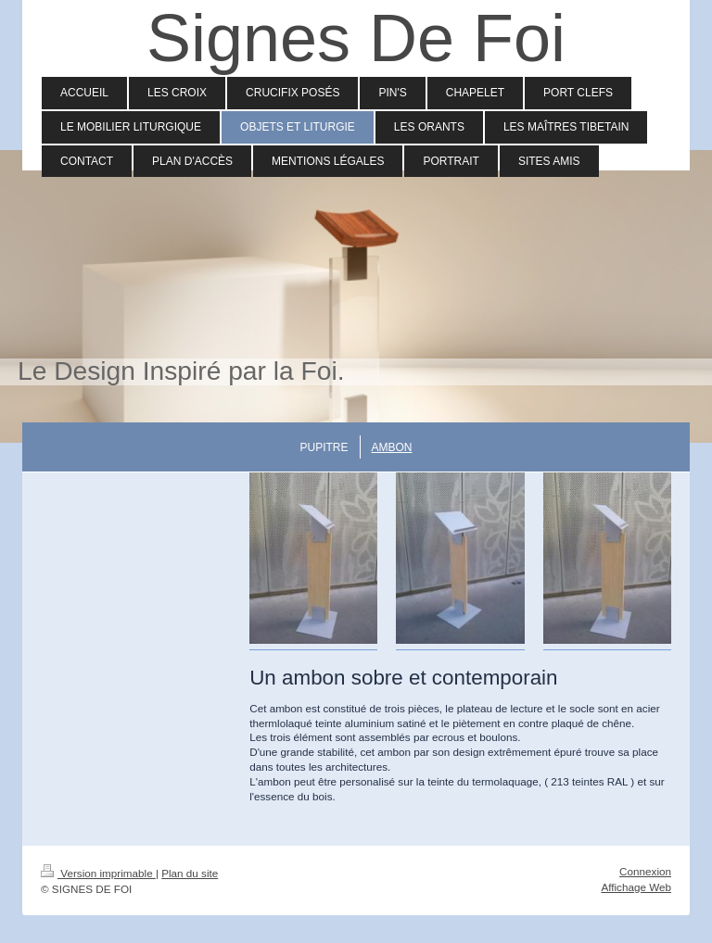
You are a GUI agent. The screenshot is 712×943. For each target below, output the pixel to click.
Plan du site (189, 873)
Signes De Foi (356, 38)
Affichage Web (636, 887)
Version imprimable (98, 873)
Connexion (645, 871)
